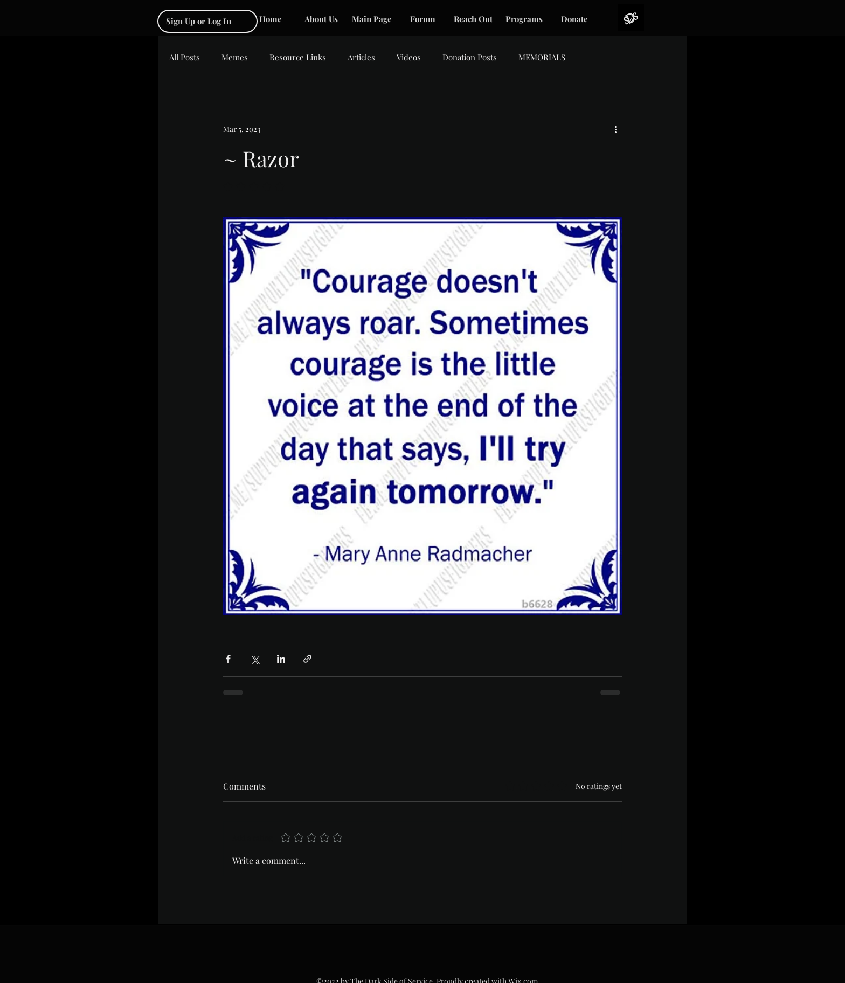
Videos (409, 57)
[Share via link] (307, 659)
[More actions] (615, 128)
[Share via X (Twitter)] (255, 659)
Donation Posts (469, 57)
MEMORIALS (541, 57)
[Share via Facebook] (228, 659)
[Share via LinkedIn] (281, 659)
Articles (361, 57)
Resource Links (297, 57)
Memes (234, 57)
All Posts (184, 57)
